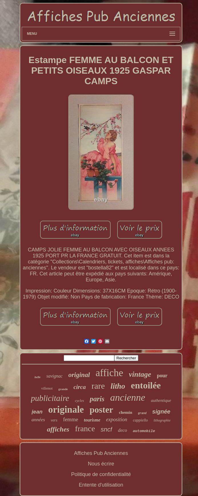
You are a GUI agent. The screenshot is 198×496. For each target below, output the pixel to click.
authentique (161, 400)
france (85, 428)
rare (98, 385)
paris (97, 399)
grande (63, 389)
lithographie (161, 420)
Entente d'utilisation (101, 485)
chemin (125, 412)
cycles (79, 400)
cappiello (140, 420)
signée (161, 411)
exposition (116, 419)
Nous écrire (101, 464)
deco (122, 430)
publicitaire (50, 398)
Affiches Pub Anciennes (101, 453)
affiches (58, 429)
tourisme (92, 420)
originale (66, 409)
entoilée (146, 385)
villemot (47, 388)
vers (54, 420)
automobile (144, 431)
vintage (140, 374)
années (38, 419)
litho (118, 386)
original (79, 374)
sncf (106, 429)
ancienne (127, 397)
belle (38, 377)
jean (37, 412)
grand (142, 413)
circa (79, 387)
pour (162, 375)
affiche (109, 372)
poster (101, 410)
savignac (54, 376)
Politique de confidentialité (101, 474)
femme (70, 419)
